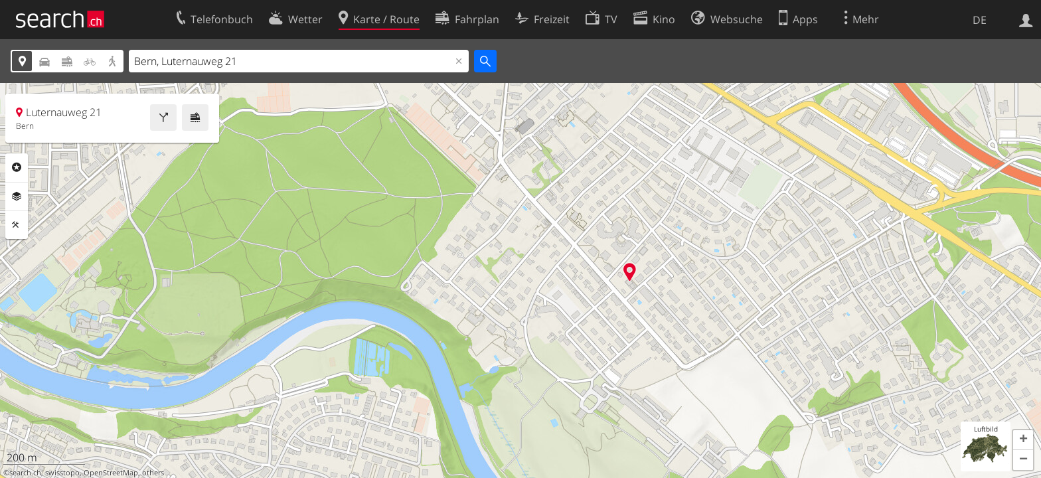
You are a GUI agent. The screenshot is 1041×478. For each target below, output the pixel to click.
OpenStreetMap (111, 472)
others (153, 472)
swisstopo (62, 472)
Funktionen (16, 225)
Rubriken (16, 167)
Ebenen (16, 196)
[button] (1023, 440)
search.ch (25, 472)
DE (980, 20)
